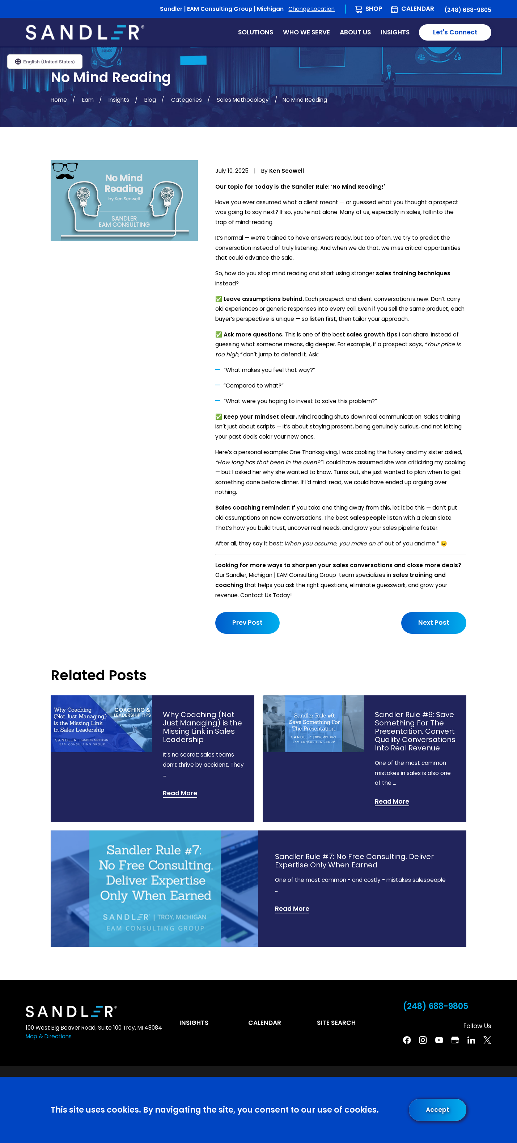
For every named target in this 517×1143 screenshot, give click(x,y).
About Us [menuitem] (355, 32)
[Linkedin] (471, 1040)
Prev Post (247, 622)
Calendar (417, 8)
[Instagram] (423, 1040)
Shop (373, 8)
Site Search (336, 1022)
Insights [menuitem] (395, 32)
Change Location (311, 9)
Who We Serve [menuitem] (306, 32)
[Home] (85, 32)
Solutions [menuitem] (255, 32)
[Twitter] (487, 1040)
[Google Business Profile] (455, 1040)
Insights (193, 1022)
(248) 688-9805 (467, 10)
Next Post (433, 622)
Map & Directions (49, 1036)
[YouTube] (439, 1040)
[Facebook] (407, 1040)
